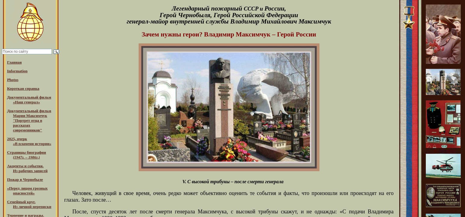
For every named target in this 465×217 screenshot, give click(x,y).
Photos (12, 79)
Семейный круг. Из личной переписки (29, 204)
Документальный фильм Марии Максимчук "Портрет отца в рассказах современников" (29, 120)
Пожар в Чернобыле (25, 179)
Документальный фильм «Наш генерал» (29, 99)
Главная (14, 62)
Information (17, 71)
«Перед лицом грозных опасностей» (27, 190)
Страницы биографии (26, 154)
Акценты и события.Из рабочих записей (27, 168)
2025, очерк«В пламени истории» (29, 141)
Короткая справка (23, 88)
